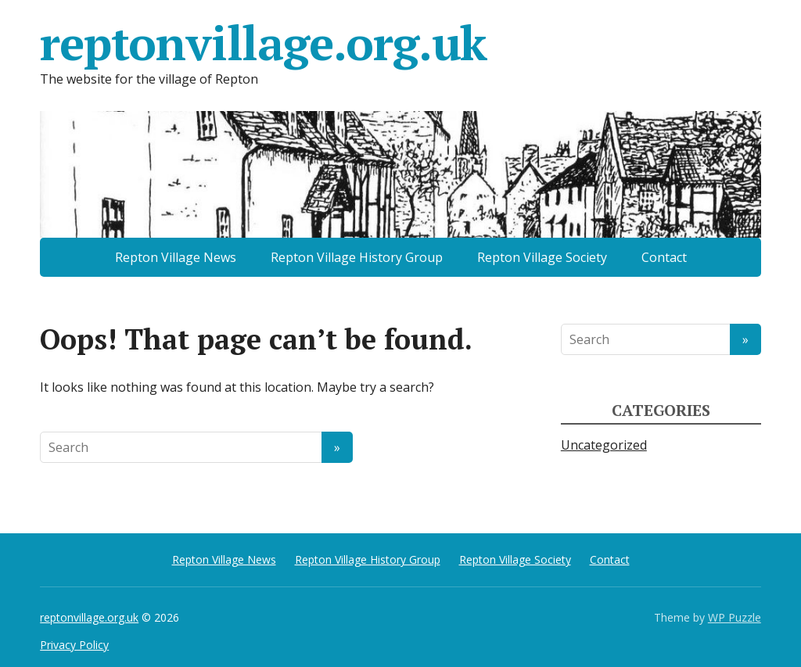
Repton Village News (175, 257)
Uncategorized (604, 445)
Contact (664, 257)
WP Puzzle (734, 617)
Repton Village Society (542, 257)
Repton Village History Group (357, 257)
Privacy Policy (74, 644)
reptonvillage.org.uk (263, 43)
